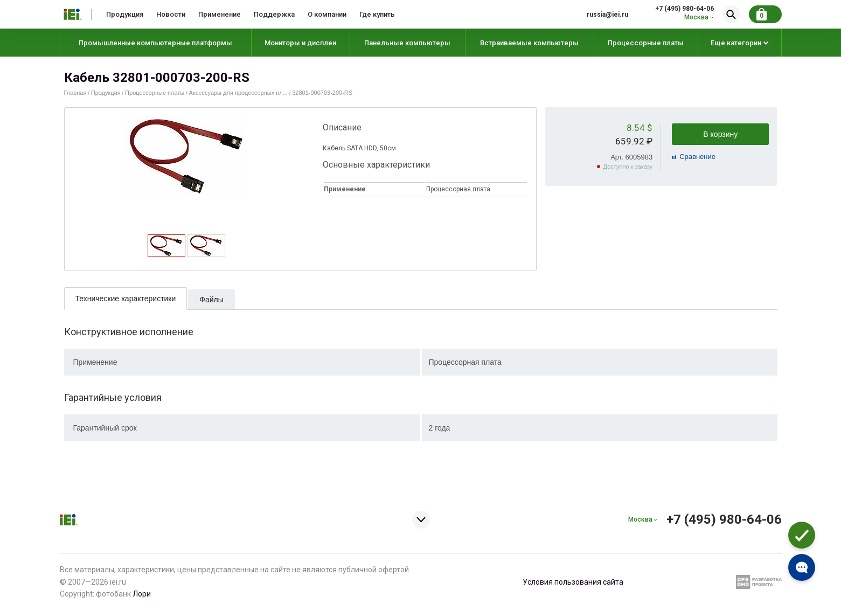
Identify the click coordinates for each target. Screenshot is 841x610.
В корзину (720, 134)
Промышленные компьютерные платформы (155, 43)
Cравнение (697, 157)
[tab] (166, 245)
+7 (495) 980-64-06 (684, 8)
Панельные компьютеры (407, 43)
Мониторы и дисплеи (300, 43)
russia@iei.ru (607, 14)
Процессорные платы (646, 43)
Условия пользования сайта (573, 582)
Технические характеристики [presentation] (125, 298)
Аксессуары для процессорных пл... (238, 92)
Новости (170, 14)
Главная (75, 92)
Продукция (124, 14)
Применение (219, 14)
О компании (327, 14)
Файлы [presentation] (211, 299)
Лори (142, 594)
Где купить (377, 14)
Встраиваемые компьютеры (529, 43)
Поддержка (274, 14)
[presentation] (166, 254)
